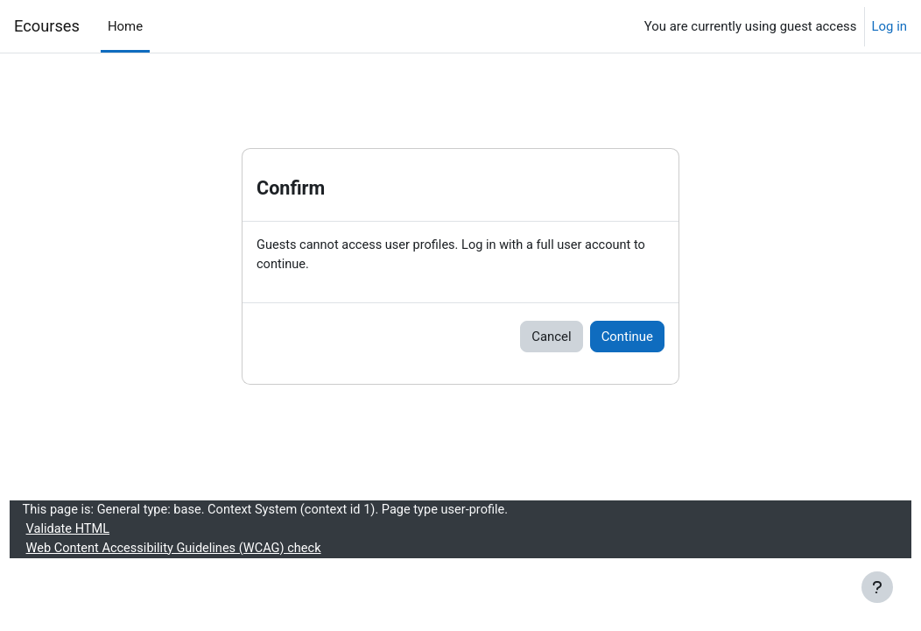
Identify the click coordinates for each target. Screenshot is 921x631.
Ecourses (47, 26)
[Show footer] (877, 587)
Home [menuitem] (125, 26)
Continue (627, 337)
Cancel (551, 337)
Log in (890, 26)
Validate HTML (101, 531)
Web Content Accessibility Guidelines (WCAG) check (210, 550)
